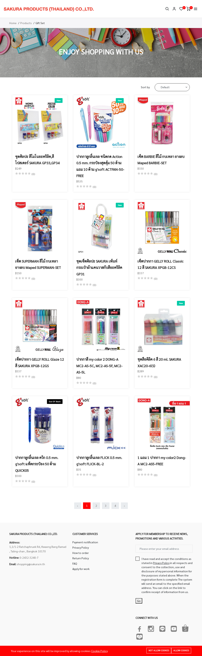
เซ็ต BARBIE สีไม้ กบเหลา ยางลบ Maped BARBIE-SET (160, 159)
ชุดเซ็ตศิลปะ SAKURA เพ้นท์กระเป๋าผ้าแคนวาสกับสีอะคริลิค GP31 (99, 267)
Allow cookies (181, 650)
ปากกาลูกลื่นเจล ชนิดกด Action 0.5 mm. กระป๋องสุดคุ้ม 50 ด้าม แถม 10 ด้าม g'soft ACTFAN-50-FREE (100, 166)
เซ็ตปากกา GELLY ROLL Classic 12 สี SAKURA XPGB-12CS (160, 264)
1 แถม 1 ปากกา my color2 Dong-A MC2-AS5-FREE (161, 460)
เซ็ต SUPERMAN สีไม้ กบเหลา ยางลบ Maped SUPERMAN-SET (38, 264)
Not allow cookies (159, 650)
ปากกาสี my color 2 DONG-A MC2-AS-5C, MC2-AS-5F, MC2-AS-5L (99, 365)
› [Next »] (124, 505)
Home (13, 23)
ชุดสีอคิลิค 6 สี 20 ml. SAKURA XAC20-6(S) (159, 362)
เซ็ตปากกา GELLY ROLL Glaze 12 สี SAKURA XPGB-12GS (39, 362)
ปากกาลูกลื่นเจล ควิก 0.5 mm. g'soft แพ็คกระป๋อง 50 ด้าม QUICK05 (36, 464)
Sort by (145, 87)
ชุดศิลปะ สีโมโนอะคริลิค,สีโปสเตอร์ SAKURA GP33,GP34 (37, 159)
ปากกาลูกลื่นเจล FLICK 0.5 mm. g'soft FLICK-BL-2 (99, 460)
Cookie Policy (99, 651)
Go (139, 601)
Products (26, 23)
